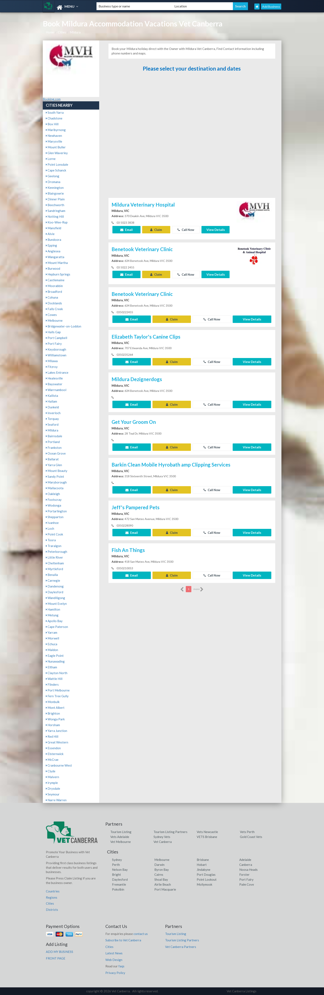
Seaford (52, 424)
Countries (53, 891)
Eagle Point (55, 655)
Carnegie (53, 580)
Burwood (53, 268)
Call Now (185, 230)
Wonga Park (55, 719)
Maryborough (56, 482)
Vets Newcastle (207, 832)
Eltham (51, 667)
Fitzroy (52, 367)
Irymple (52, 783)
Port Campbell (56, 338)
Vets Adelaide (119, 837)
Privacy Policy (115, 973)
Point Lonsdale (57, 164)
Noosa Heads (248, 869)
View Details (215, 230)
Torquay (52, 419)
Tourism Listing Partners (170, 832)
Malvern (52, 777)
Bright (116, 874)
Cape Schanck (56, 170)
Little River (54, 557)
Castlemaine (55, 280)
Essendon (53, 748)
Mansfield (53, 228)
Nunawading (55, 661)
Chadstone (54, 118)
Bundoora (53, 239)
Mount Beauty (56, 471)
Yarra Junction (56, 731)
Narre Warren (56, 800)
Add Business (271, 6)
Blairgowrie (55, 193)
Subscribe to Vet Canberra (123, 940)
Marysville (54, 141)
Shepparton (54, 517)
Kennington (55, 187)
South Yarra (55, 112)
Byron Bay (161, 869)
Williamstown (56, 355)
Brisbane (203, 859)
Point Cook (54, 534)
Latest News (114, 953)
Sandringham (55, 211)
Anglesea (53, 251)
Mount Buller (56, 147)
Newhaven (54, 135)
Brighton (53, 713)
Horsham (53, 725)
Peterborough (56, 551)
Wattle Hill (54, 679)
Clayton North (56, 673)
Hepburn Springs (58, 274)
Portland (53, 442)
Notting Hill (55, 216)
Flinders (52, 684)
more (198, 589)
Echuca (51, 644)
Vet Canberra (163, 842)
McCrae (52, 759)
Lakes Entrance (57, 372)
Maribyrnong (56, 130)
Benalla (52, 575)
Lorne (51, 159)
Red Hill (52, 736)
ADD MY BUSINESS (59, 952)
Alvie (50, 234)
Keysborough (56, 349)
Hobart (202, 864)
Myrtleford (54, 569)
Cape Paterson (57, 627)
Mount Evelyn (56, 603)
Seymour (53, 794)
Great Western (57, 742)
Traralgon (53, 546)
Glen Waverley (57, 153)
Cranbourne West (59, 765)
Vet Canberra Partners (180, 947)
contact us (140, 934)
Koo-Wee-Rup (57, 222)
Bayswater (54, 384)
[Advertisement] (191, 137)
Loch (50, 528)
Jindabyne (203, 869)
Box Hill (52, 124)
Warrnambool (56, 390)
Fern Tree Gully (57, 696)
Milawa (52, 361)
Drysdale (53, 788)
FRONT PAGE (55, 958)
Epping (51, 245)
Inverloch (53, 413)
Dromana (53, 182)
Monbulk (53, 702)
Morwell (52, 638)
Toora (51, 540)
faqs (121, 966)
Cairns (158, 874)
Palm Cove (246, 884)
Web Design (113, 960)
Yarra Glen (54, 465)
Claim (156, 230)
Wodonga (53, 505)
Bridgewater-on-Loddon (63, 326)
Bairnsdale (54, 436)
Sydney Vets (162, 837)
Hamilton (53, 609)
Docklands (54, 303)
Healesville (54, 378)
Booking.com (52, 99)
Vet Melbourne (120, 842)
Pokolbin (118, 889)
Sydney (117, 859)
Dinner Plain (55, 199)
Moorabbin (54, 286)
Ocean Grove (56, 453)
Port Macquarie (165, 889)
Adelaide (245, 859)
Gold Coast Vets (251, 837)
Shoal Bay (161, 879)
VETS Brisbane (207, 837)
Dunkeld (52, 407)
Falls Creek (54, 309)
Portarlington (56, 511)
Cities (62, 32)
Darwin (159, 864)
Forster (244, 874)
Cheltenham (55, 563)
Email (126, 230)
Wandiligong (55, 598)
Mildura (75, 32)
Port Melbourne (58, 690)
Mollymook (204, 884)
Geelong (52, 176)
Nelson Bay (120, 869)
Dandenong (55, 586)
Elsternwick (54, 754)
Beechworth (55, 205)
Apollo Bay (54, 621)
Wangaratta (55, 257)
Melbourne (54, 320)
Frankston (54, 447)
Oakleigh (53, 494)
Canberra (245, 864)
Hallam (51, 401)
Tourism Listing (120, 832)
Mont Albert (55, 707)
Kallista (52, 395)
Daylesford (54, 592)
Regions (51, 897)
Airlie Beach (162, 884)
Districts (52, 909)
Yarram (51, 632)
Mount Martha (57, 263)
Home (50, 32)
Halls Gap (53, 332)
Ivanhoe (52, 523)
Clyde (50, 771)
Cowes (51, 315)
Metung (52, 615)
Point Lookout (207, 879)
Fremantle (119, 884)
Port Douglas (206, 874)
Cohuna (52, 297)
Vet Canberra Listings (241, 991)
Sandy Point (55, 476)
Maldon (52, 650)
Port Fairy (54, 343)
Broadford (54, 291)
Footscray (54, 499)
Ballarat (52, 459)
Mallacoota (54, 488)
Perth (116, 864)
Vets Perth (247, 832)
